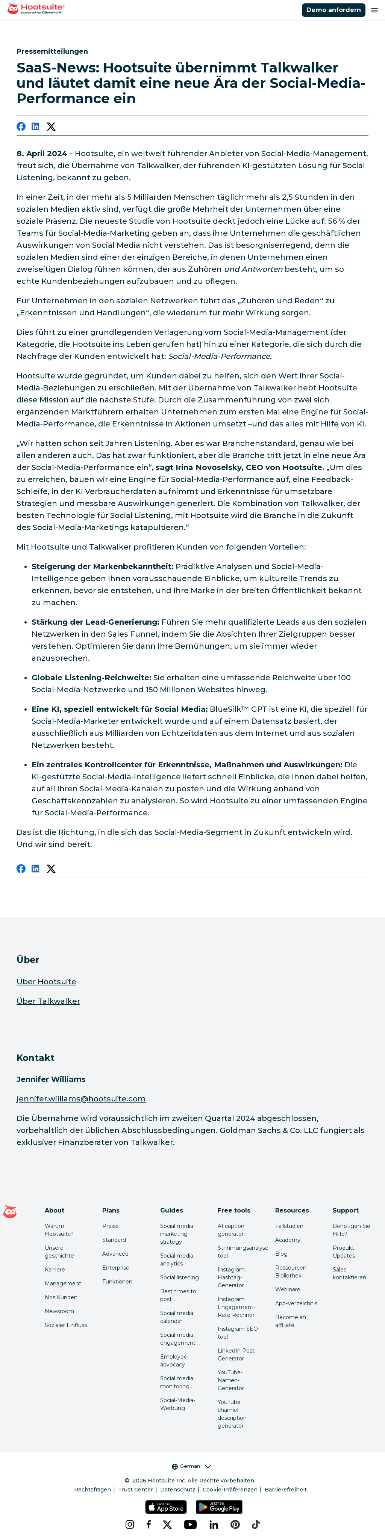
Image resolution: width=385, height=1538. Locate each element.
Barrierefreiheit (286, 1489)
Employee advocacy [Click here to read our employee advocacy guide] (173, 1360)
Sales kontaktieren (349, 1273)
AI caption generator (231, 1230)
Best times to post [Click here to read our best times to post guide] (178, 1295)
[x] (167, 1524)
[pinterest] (235, 1524)
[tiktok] (256, 1524)
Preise (110, 1226)
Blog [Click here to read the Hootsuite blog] (281, 1253)
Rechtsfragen (92, 1489)
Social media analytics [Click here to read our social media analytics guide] (176, 1259)
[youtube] (190, 1524)
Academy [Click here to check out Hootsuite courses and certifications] (287, 1240)
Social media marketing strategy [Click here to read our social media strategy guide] (176, 1234)
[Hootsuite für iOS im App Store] (165, 1507)
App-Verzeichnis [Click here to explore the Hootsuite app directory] (296, 1303)
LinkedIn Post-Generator (237, 1354)
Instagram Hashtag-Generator (231, 1277)
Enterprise (115, 1267)
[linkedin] (36, 128)
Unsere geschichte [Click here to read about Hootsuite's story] (59, 1251)
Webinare (287, 1289)
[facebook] (21, 128)
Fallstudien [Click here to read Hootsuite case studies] (289, 1226)
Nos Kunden (61, 1297)
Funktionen (117, 1281)
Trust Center (135, 1489)
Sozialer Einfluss (66, 1325)
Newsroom (59, 1311)
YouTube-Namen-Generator (231, 1380)
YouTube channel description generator (232, 1414)
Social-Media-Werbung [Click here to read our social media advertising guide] (177, 1404)
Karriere (55, 1269)
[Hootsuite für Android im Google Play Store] (219, 1507)
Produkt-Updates (344, 1251)
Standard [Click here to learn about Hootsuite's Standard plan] (114, 1240)
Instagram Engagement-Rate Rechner (236, 1307)
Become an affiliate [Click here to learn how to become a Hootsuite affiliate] (290, 1321)
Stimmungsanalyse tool (240, 1251)
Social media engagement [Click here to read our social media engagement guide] (178, 1339)
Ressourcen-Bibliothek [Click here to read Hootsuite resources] (291, 1271)
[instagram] (129, 1524)
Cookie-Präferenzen (230, 1489)
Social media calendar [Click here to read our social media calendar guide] (176, 1317)
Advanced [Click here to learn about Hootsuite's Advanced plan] (115, 1253)
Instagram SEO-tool (239, 1333)
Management (63, 1283)
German (191, 1466)
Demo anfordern (333, 10)
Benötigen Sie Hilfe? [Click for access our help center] (351, 1230)
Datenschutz (178, 1489)
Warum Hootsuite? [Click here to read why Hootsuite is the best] (59, 1230)
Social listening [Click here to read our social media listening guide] (179, 1277)
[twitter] (51, 128)
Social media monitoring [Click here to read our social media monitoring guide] (176, 1382)
